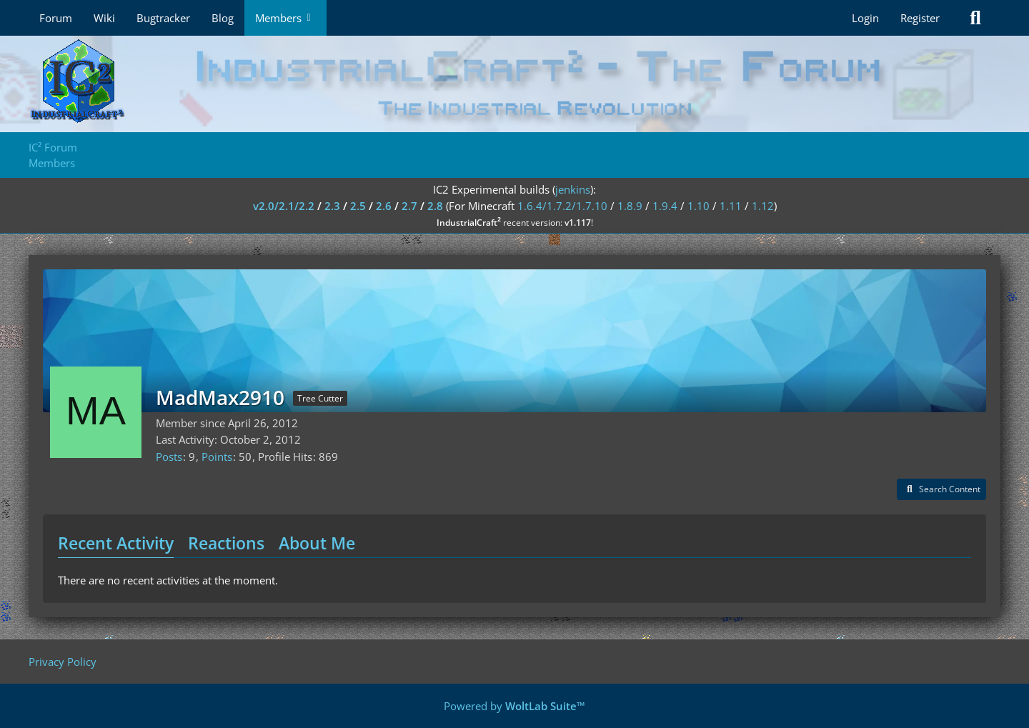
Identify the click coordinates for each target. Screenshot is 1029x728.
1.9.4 (664, 206)
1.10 (698, 206)
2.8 (435, 206)
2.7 (409, 206)
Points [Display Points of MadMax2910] (217, 456)
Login (865, 18)
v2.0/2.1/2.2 (283, 206)
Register (920, 18)
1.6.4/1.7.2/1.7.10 (562, 206)
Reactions (226, 543)
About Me (317, 543)
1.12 (763, 206)
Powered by (514, 706)
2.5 (358, 206)
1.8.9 (629, 206)
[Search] (975, 18)
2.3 (332, 206)
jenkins (572, 189)
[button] (941, 489)
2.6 (384, 206)
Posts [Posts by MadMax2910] (169, 456)
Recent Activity (116, 543)
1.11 (731, 206)
